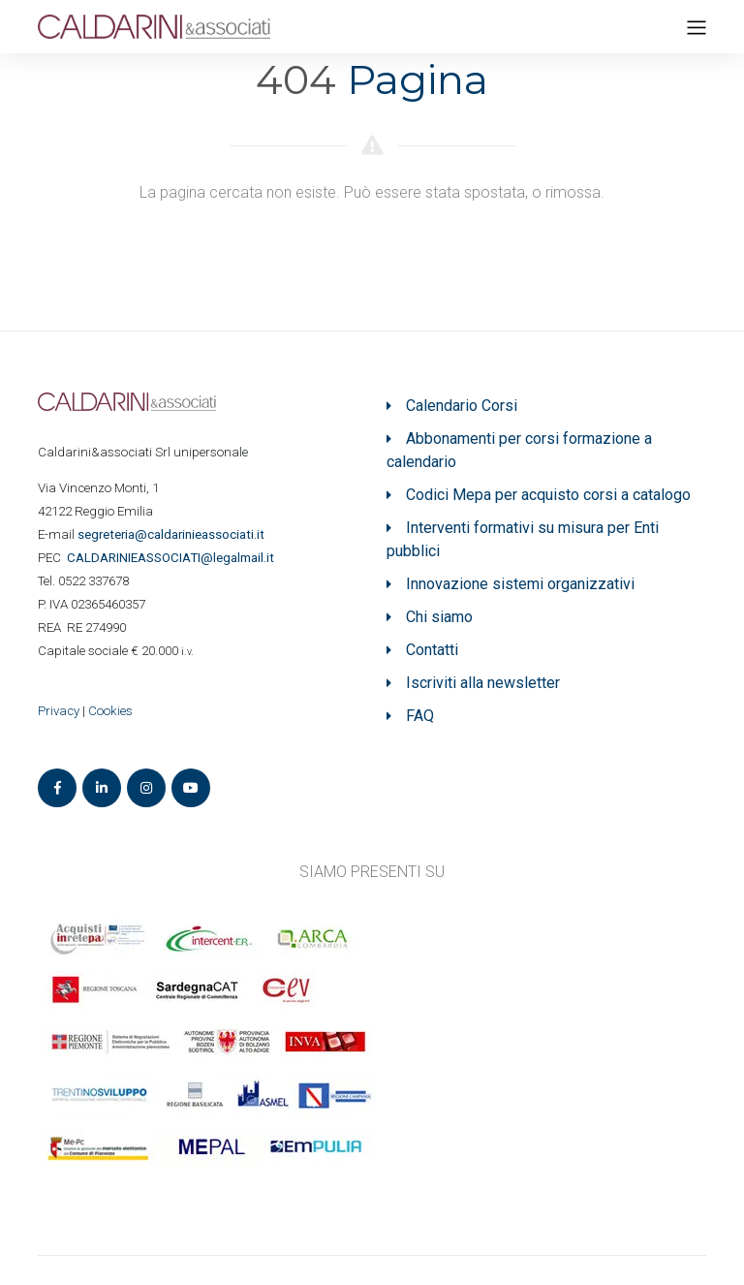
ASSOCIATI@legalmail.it (173, 557)
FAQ (420, 715)
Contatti (432, 650)
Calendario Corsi (461, 405)
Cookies (110, 711)
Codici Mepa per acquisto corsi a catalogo (548, 495)
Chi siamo (439, 617)
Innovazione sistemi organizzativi (520, 584)
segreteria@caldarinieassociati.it (172, 534)
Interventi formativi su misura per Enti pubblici (523, 539)
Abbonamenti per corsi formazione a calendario (519, 450)
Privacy (58, 711)
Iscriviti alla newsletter (483, 683)
